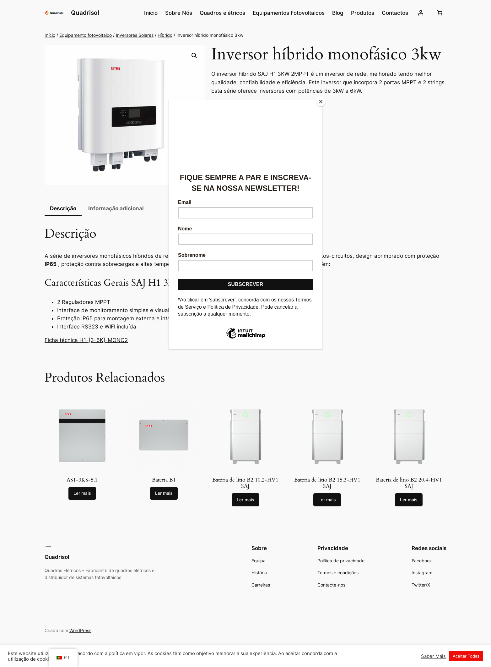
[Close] (321, 101)
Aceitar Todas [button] (466, 656)
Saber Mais (433, 656)
